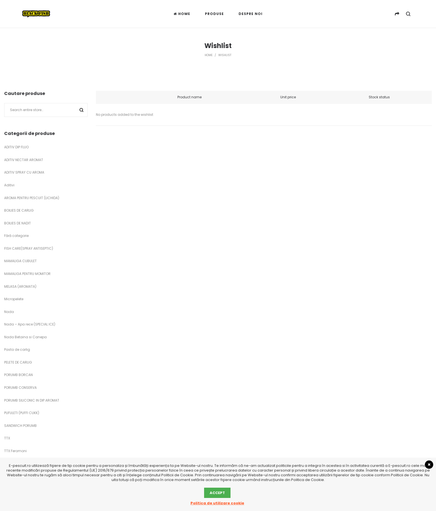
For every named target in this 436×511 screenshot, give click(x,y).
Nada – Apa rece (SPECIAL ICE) (29, 324)
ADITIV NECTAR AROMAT (23, 159)
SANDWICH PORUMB (20, 425)
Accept (217, 492)
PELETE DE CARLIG (18, 362)
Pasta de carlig (17, 349)
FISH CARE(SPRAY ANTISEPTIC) (28, 248)
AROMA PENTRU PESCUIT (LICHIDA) (31, 198)
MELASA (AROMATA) (20, 286)
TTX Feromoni (15, 451)
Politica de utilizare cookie (217, 503)
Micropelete (13, 299)
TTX (7, 438)
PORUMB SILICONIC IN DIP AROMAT (31, 400)
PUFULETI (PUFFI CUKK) (21, 412)
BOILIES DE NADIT (17, 223)
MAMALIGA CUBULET (20, 261)
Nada (9, 311)
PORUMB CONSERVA (20, 387)
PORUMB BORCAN (18, 374)
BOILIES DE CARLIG (19, 210)
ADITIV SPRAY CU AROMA (24, 172)
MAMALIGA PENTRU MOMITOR (27, 273)
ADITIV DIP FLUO (16, 147)
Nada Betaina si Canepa (25, 337)
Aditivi (9, 185)
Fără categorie (16, 235)
